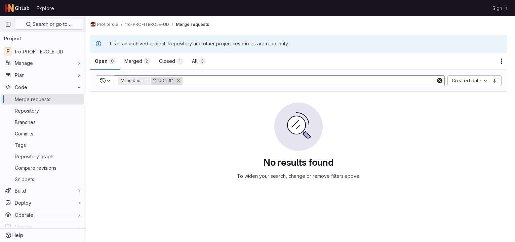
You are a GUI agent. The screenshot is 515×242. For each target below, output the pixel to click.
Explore (45, 8)
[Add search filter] (312, 81)
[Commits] (42, 133)
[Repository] (42, 110)
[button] (155, 80)
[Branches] (42, 122)
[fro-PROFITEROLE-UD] (42, 51)
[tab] (109, 61)
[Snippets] (42, 179)
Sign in (499, 8)
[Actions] (501, 61)
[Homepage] (17, 8)
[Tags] (42, 144)
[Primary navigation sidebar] (8, 24)
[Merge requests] (42, 99)
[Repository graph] (42, 156)
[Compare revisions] (42, 167)
